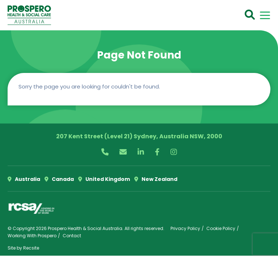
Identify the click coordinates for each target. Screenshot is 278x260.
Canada (59, 179)
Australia (24, 179)
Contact (72, 236)
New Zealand (155, 179)
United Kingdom (104, 179)
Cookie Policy (220, 228)
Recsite (31, 248)
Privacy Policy (185, 228)
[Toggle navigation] (265, 15)
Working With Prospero (32, 236)
